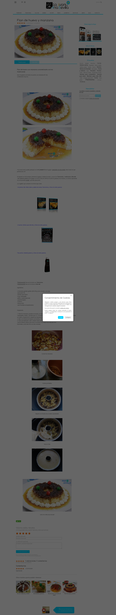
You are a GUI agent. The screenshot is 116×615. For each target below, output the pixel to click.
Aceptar (60, 317)
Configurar (68, 317)
